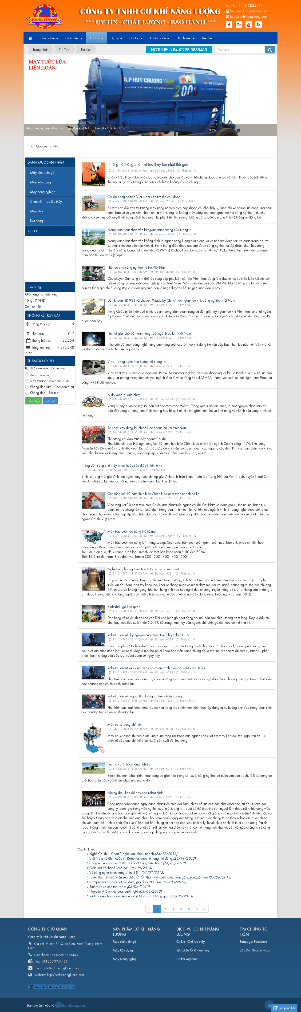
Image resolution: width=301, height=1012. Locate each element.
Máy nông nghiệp (42, 191)
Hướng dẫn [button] (159, 39)
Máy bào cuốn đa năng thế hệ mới (132, 531)
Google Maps (261, 950)
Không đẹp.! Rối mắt (42, 392)
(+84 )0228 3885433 (188, 49)
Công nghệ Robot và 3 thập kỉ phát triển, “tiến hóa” (137, 863)
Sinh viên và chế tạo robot (119, 886)
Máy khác (37, 211)
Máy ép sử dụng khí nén (124, 724)
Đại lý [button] (116, 39)
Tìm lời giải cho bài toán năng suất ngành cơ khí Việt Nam (149, 333)
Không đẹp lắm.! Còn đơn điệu (49, 386)
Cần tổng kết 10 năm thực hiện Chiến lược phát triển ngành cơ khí (153, 493)
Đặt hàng (36, 220)
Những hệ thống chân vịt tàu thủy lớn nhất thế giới (147, 164)
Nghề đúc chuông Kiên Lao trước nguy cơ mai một (143, 569)
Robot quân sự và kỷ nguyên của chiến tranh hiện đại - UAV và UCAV (156, 667)
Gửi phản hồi (284, 1008)
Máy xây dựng (40, 182)
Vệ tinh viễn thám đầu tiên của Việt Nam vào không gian (141, 896)
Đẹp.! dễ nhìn (37, 374)
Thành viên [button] (185, 39)
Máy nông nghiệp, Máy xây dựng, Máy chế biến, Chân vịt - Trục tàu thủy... (76, 128)
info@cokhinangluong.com (249, 16)
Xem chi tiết (33, 306)
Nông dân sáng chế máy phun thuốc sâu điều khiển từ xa (122, 465)
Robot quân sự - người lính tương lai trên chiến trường (144, 696)
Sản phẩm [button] (49, 39)
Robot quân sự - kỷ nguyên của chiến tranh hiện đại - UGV (148, 634)
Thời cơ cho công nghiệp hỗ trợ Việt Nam (136, 267)
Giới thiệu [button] (74, 39)
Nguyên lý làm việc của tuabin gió (125, 891)
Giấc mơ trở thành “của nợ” (120, 867)
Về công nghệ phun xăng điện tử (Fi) (126, 872)
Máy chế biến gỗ (42, 172)
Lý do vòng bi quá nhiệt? (124, 394)
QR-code (37, 987)
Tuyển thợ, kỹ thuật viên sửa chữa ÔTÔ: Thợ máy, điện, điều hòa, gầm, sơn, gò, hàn (160, 877)
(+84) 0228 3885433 (246, 5)
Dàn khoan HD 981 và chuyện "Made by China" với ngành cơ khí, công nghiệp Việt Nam (171, 300)
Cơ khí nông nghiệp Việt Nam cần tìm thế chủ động (143, 196)
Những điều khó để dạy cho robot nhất (134, 792)
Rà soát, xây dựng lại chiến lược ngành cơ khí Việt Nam (147, 427)
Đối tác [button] (136, 39)
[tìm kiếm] (101, 146)
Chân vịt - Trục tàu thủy (46, 201)
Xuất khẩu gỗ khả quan (123, 606)
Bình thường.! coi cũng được (47, 380)
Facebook (260, 941)
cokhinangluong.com (58, 1005)
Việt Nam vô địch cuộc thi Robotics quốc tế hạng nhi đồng (142, 858)
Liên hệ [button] (207, 38)
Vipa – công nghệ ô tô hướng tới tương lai (136, 361)
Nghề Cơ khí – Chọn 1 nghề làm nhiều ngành (133, 853)
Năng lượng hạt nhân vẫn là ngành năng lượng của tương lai (149, 229)
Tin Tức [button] (96, 39)
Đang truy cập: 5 (61, 987)
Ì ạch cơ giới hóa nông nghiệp (128, 764)
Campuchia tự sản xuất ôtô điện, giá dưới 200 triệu (137, 881)
